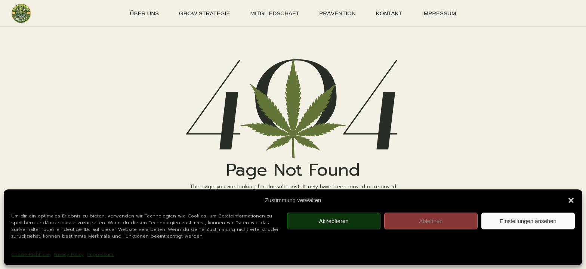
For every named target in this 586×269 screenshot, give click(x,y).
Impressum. (100, 254)
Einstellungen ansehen (528, 221)
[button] (571, 200)
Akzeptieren (333, 221)
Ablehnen (430, 221)
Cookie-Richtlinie (30, 254)
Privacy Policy (68, 254)
